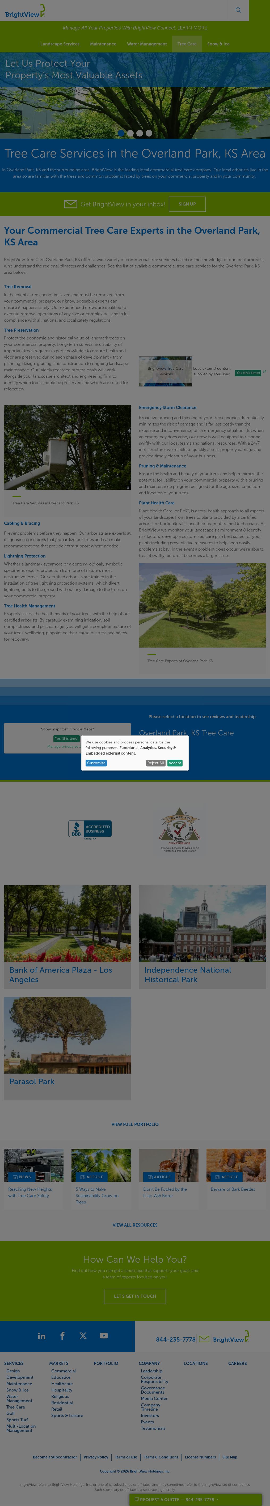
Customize (96, 763)
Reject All (155, 763)
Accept (175, 763)
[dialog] (135, 753)
